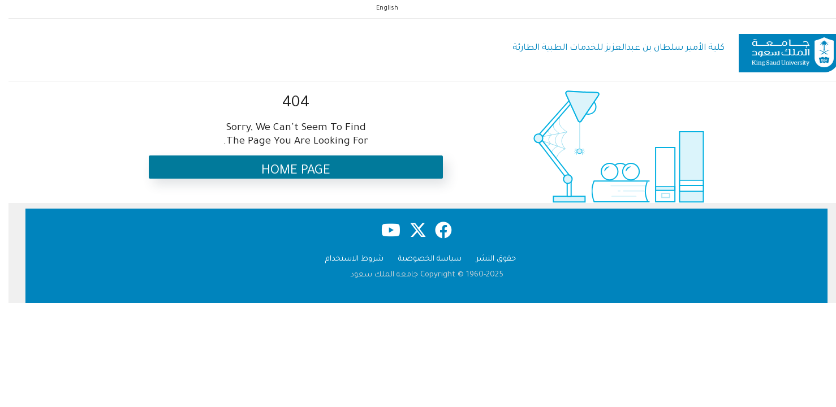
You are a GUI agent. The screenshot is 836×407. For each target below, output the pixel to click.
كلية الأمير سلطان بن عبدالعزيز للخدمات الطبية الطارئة (610, 48)
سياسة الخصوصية (421, 259)
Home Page (287, 171)
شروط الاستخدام (346, 259)
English (379, 8)
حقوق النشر (487, 259)
